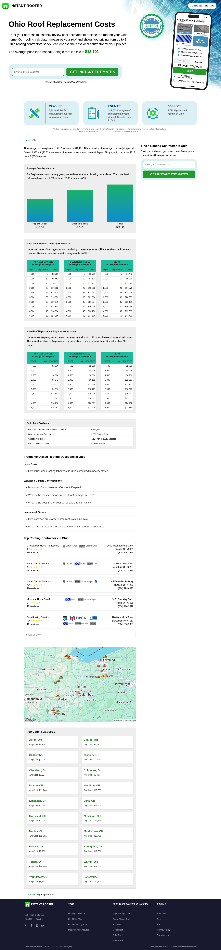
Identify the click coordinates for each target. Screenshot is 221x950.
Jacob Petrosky (33, 894)
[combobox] (38, 72)
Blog (159, 919)
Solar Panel (118, 940)
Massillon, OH (92, 816)
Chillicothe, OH (38, 755)
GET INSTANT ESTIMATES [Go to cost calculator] (92, 72)
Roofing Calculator (77, 913)
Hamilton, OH (92, 785)
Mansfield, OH (37, 816)
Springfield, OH (93, 846)
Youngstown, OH (39, 877)
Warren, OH (91, 861)
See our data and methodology (108, 131)
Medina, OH (36, 831)
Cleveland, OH (37, 770)
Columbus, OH (92, 770)
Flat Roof (117, 924)
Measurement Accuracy (79, 930)
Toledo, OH (36, 861)
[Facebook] (31, 926)
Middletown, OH (93, 831)
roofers (171, 114)
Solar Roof (117, 935)
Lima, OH (89, 800)
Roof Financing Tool (77, 924)
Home (27, 140)
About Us (161, 913)
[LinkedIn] (37, 926)
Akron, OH (35, 739)
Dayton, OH (36, 785)
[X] (26, 926)
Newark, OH (36, 846)
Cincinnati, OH (92, 755)
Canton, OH (91, 739)
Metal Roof (118, 930)
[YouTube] (42, 926)
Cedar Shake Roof (121, 919)
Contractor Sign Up (202, 5)
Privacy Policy (163, 930)
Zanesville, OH (92, 877)
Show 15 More (33, 634)
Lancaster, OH (37, 800)
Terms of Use (163, 935)
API (158, 924)
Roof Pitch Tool (75, 919)
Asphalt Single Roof (122, 913)
